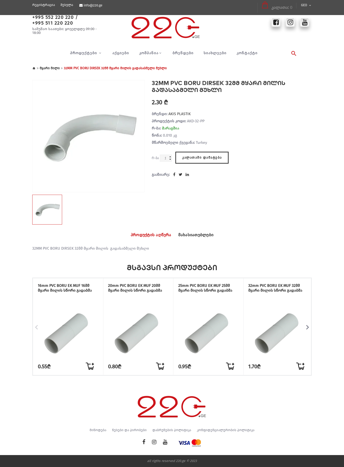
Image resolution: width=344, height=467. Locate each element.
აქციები (120, 53)
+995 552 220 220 (53, 17)
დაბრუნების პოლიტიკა (171, 430)
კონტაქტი (247, 53)
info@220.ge (92, 5)
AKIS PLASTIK (179, 114)
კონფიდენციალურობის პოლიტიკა (225, 430)
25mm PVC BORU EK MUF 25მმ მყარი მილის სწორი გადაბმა (207, 288)
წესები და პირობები (129, 430)
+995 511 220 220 (52, 23)
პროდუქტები (84, 53)
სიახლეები (215, 53)
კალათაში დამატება (202, 157)
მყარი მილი (50, 68)
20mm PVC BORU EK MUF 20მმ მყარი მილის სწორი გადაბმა (137, 288)
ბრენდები (183, 53)
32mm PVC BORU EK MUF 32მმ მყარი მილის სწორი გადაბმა (277, 288)
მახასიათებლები (198, 235)
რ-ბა (155, 158)
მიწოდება (98, 430)
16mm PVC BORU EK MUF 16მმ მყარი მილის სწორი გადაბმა (67, 288)
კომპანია (148, 53)
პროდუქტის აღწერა (148, 235)
